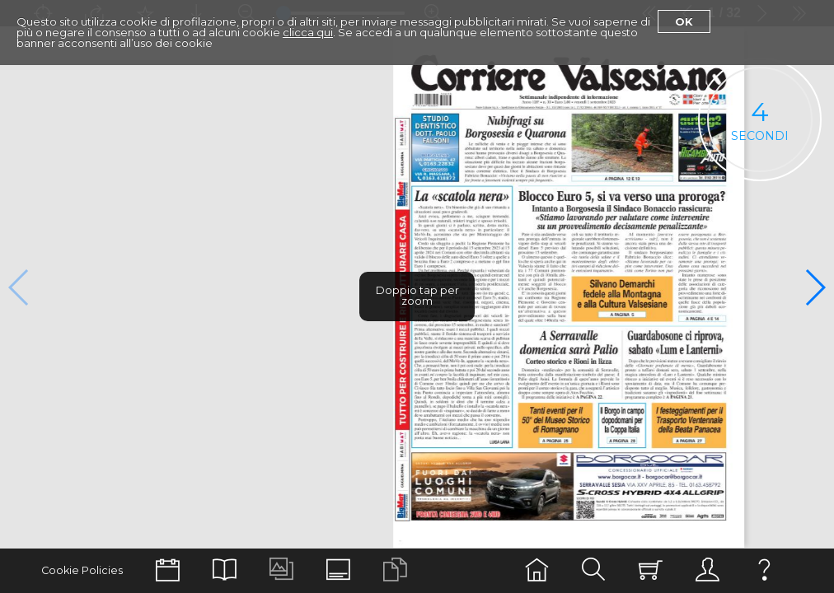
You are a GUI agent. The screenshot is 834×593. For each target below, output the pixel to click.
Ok (684, 21)
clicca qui (308, 32)
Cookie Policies (82, 570)
